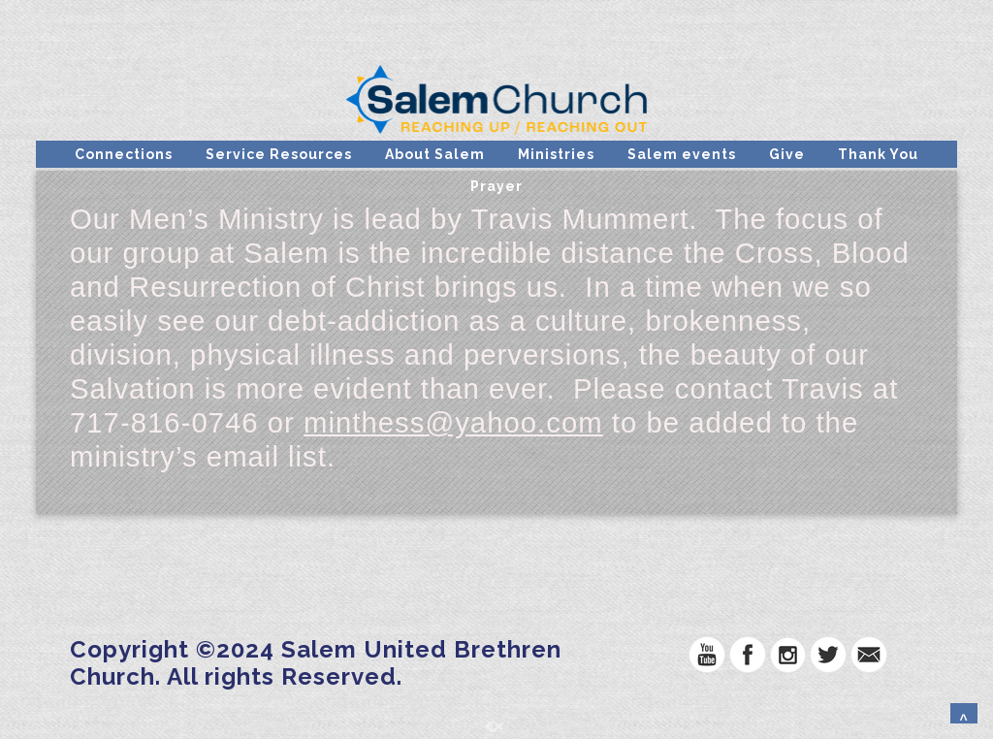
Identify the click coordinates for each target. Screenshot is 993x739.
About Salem (435, 154)
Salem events (681, 154)
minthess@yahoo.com (453, 422)
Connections (124, 154)
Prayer (496, 186)
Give (787, 154)
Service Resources (279, 154)
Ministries (556, 154)
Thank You (878, 154)
